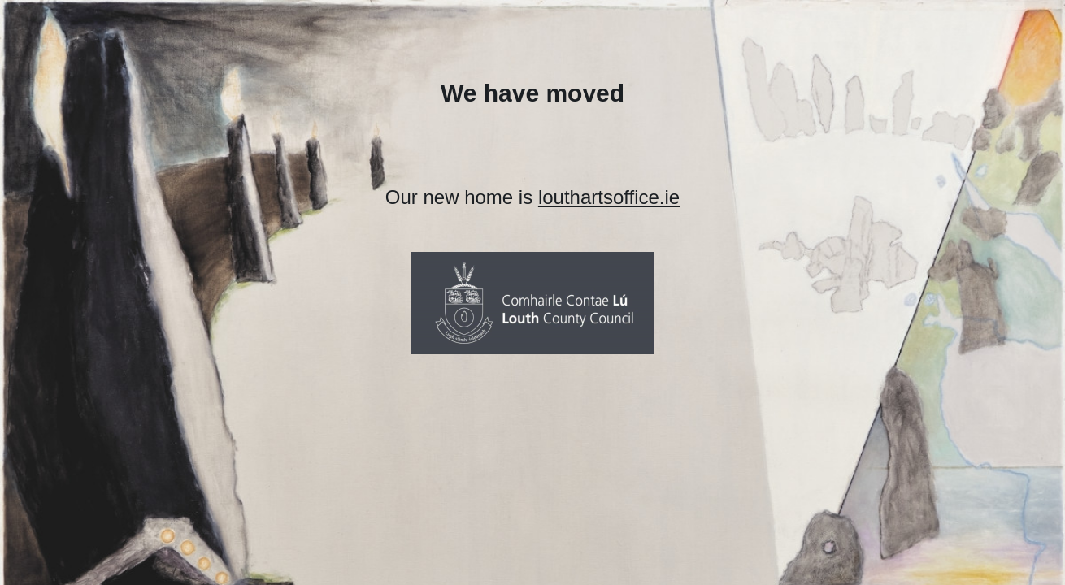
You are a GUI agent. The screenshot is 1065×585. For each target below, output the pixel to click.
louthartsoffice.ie (609, 197)
